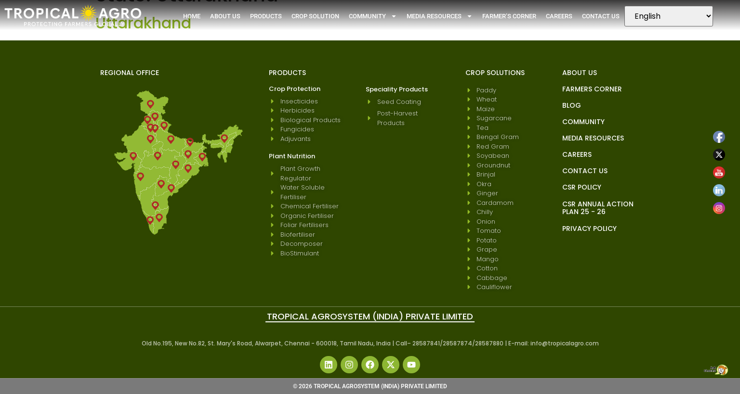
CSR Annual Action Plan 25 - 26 (598, 207)
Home (191, 16)
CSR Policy (581, 187)
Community (373, 16)
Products (266, 16)
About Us (225, 16)
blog (571, 105)
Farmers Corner (592, 89)
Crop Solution (315, 16)
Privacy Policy (589, 228)
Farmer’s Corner (509, 16)
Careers (559, 16)
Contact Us (601, 16)
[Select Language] (668, 16)
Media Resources (440, 16)
